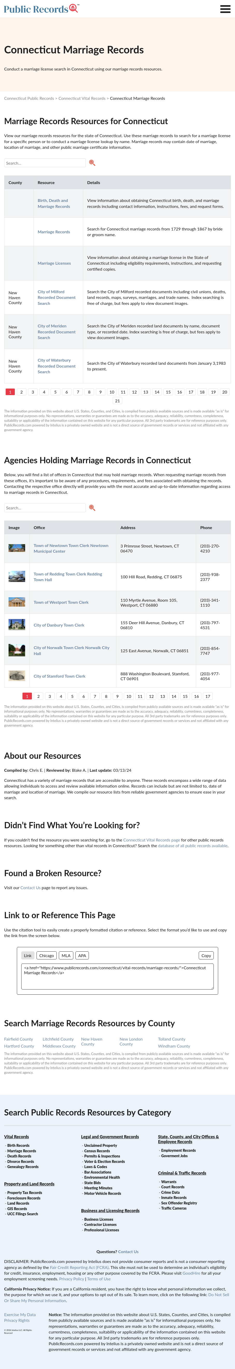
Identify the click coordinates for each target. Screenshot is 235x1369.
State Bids (92, 1183)
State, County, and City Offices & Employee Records (188, 1139)
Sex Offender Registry (179, 1203)
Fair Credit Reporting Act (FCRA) (79, 1267)
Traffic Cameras (174, 1208)
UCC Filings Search (22, 1214)
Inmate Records (174, 1197)
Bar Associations (97, 1172)
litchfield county (58, 1038)
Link (28, 955)
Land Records (18, 1203)
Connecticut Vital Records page (151, 839)
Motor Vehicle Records (102, 1193)
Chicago (46, 955)
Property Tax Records (24, 1192)
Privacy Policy (71, 1278)
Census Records (97, 1151)
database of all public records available (192, 845)
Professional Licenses (101, 1230)
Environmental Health (102, 1177)
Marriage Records (21, 1151)
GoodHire (191, 1272)
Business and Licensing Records (110, 1210)
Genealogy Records (23, 1166)
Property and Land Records (29, 1183)
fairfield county (18, 1038)
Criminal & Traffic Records (182, 1172)
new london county (131, 1041)
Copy (206, 955)
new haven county (91, 1041)
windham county (174, 1045)
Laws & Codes (95, 1166)
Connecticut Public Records (29, 98)
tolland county (171, 1038)
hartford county (19, 1045)
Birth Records (18, 1145)
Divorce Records (20, 1161)
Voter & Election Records (104, 1161)
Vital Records (16, 1136)
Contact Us (30, 887)
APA (82, 955)
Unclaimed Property (100, 1145)
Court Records (172, 1187)
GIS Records (17, 1208)
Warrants (168, 1182)
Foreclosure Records (23, 1198)
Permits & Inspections (102, 1156)
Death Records (19, 1156)
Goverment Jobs (174, 1156)
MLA (66, 955)
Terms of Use (99, 1278)
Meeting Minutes (98, 1188)
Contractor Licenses (100, 1224)
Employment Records (178, 1150)
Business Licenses (98, 1219)
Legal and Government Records (110, 1136)
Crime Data (170, 1192)
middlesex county (59, 1045)
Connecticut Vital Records (82, 98)
